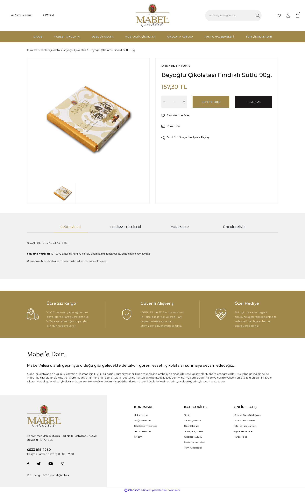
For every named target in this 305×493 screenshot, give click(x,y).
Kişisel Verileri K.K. (243, 431)
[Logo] (152, 15)
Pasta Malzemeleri (194, 442)
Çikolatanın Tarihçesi (145, 425)
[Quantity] (174, 102)
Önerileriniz (234, 227)
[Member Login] (288, 15)
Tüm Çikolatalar (193, 447)
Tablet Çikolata (192, 420)
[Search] (233, 15)
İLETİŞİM (48, 15)
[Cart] (297, 15)
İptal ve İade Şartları (245, 425)
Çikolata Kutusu (193, 436)
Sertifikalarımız (142, 431)
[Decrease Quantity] (164, 102)
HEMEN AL (253, 101)
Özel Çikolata (191, 425)
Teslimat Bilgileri (125, 227)
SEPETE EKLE (211, 101)
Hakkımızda (141, 415)
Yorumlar (180, 227)
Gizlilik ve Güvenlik (244, 420)
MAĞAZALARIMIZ (21, 15)
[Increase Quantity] (184, 102)
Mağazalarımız (142, 420)
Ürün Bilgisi (70, 227)
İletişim (138, 436)
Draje (187, 415)
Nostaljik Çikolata (193, 431)
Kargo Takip (240, 436)
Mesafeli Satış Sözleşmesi (247, 415)
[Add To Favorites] (175, 115)
